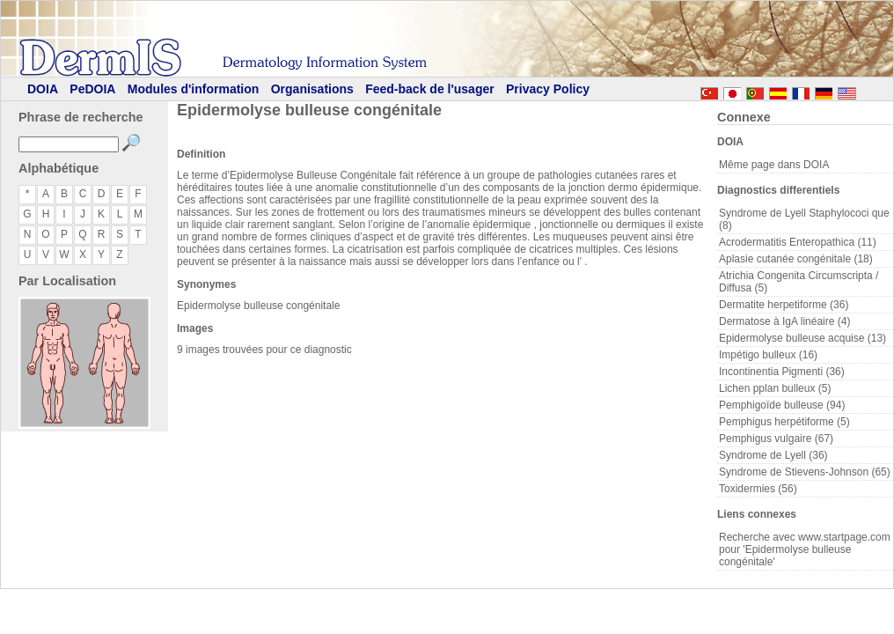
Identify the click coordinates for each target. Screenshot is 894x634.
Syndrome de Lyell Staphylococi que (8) (804, 219)
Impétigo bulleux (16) (768, 355)
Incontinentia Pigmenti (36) (782, 371)
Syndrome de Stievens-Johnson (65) (804, 472)
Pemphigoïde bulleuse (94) (782, 405)
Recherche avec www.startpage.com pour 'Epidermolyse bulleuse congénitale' (804, 549)
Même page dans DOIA (774, 164)
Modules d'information (194, 89)
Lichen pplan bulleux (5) (775, 388)
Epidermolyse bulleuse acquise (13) (802, 338)
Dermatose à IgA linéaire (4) (784, 321)
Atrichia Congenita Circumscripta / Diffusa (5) (798, 281)
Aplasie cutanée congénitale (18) (796, 259)
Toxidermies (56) (758, 489)
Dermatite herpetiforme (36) (783, 305)
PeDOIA (92, 89)
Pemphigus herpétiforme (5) (784, 422)
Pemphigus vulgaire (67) (776, 438)
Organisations (312, 89)
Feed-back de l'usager (430, 89)
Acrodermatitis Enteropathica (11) (797, 242)
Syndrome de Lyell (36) (773, 455)
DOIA (42, 89)
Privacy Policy (548, 89)
